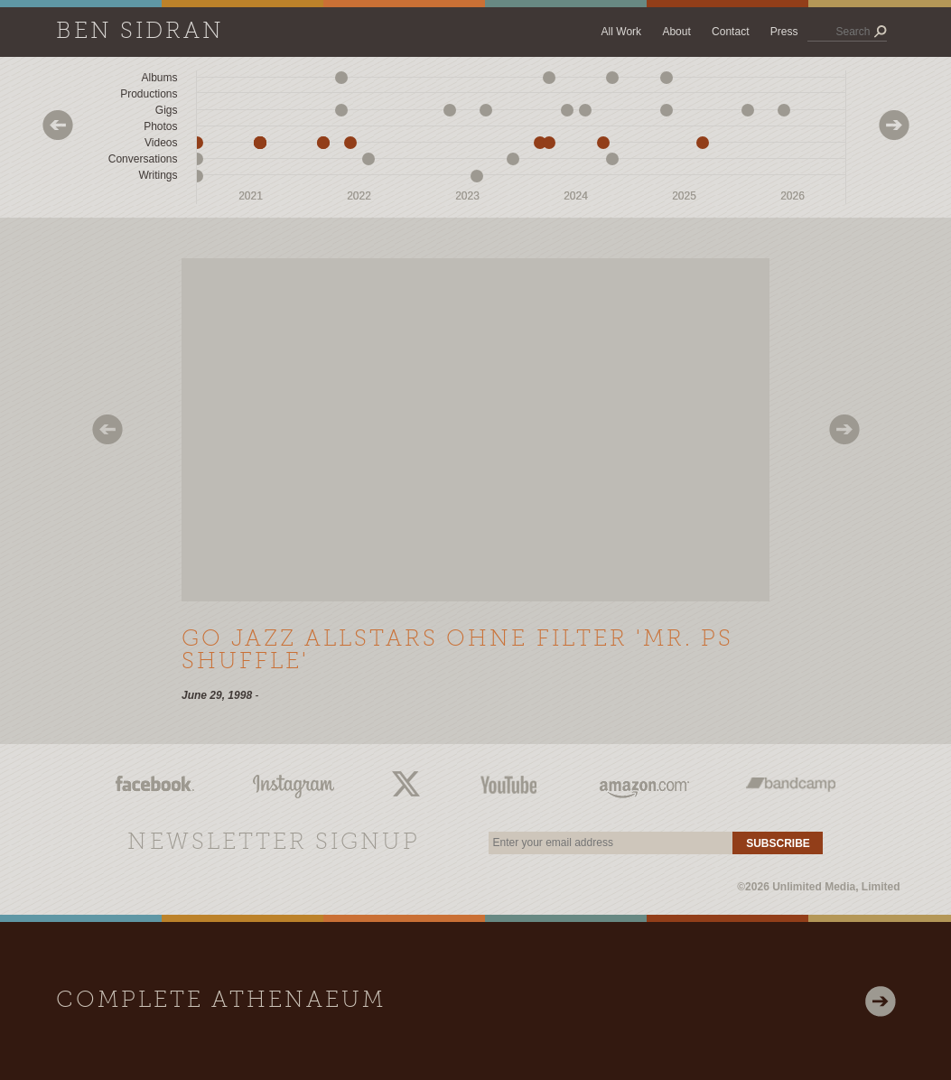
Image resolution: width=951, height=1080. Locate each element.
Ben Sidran (140, 32)
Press (784, 31)
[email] (610, 843)
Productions (148, 94)
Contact (730, 31)
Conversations (143, 159)
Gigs (166, 110)
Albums (159, 77)
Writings (157, 175)
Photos (160, 126)
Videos (161, 142)
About (676, 31)
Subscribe (778, 843)
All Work (621, 31)
